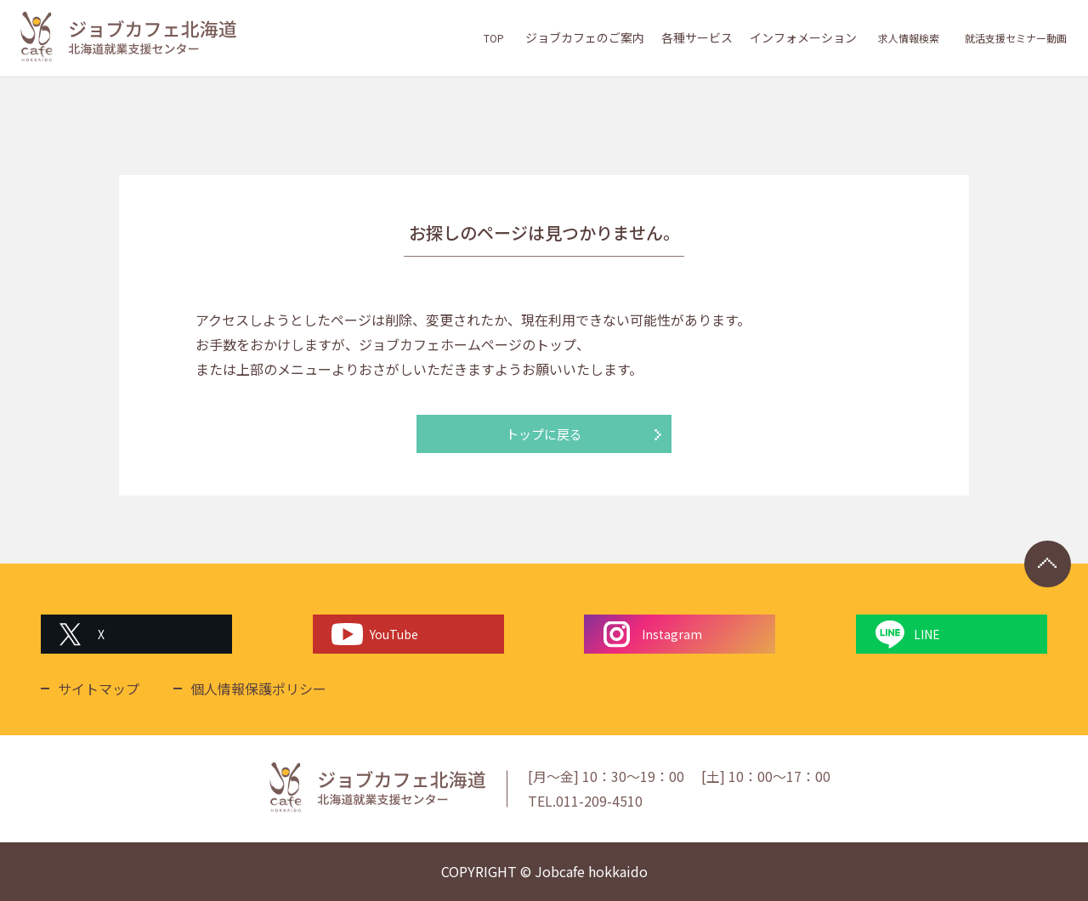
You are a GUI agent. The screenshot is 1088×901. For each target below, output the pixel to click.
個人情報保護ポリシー (258, 688)
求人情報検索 (899, 37)
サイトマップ (98, 688)
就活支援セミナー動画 (1011, 37)
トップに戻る (544, 434)
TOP (485, 37)
